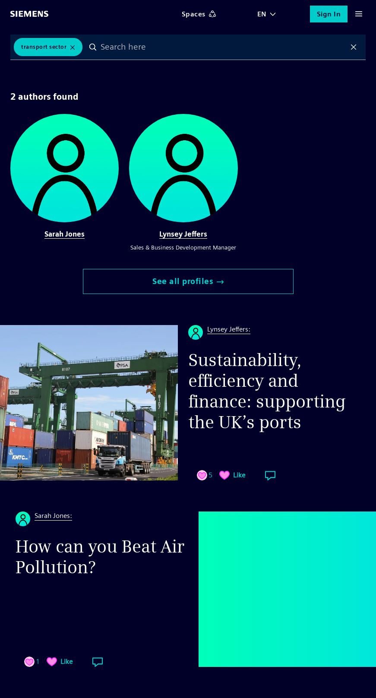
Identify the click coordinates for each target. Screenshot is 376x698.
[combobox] (223, 47)
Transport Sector (43, 47)
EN (262, 14)
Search (93, 47)
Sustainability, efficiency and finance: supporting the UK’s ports (267, 391)
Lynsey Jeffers (183, 234)
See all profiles (188, 281)
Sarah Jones (64, 234)
